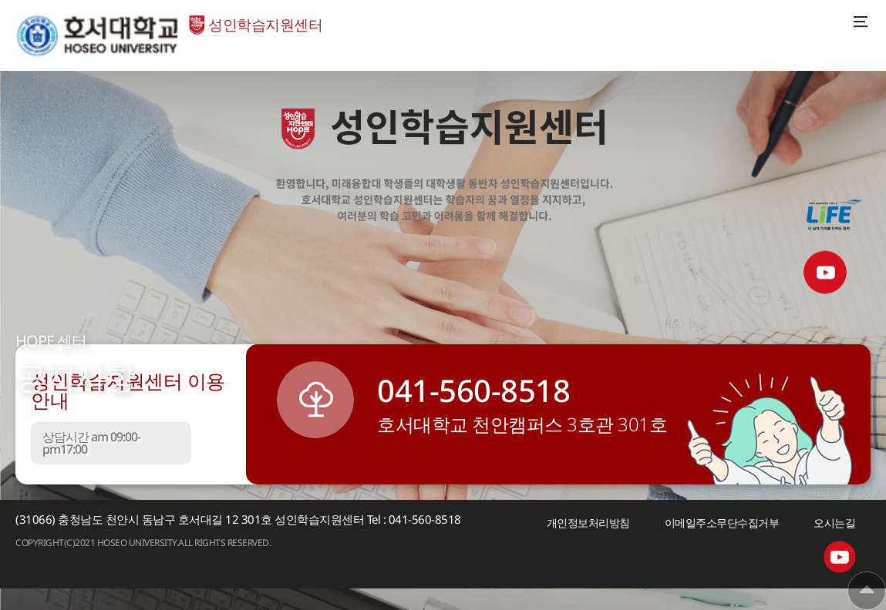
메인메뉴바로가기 (0, 0)
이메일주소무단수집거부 (722, 522)
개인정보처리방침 (588, 522)
